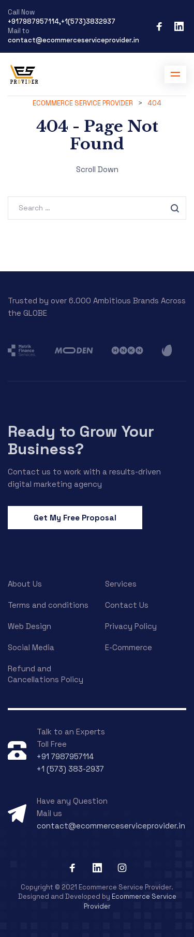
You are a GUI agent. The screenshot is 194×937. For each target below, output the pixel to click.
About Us (25, 584)
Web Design (29, 626)
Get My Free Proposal (75, 518)
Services (121, 584)
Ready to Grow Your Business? (81, 440)
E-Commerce (128, 647)
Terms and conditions (48, 605)
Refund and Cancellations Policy (45, 674)
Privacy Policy (131, 626)
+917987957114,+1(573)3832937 (61, 21)
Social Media (31, 647)
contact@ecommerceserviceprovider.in (73, 40)
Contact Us (126, 605)
